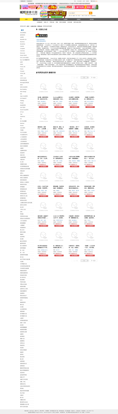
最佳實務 (22, 279)
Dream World (23, 55)
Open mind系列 (24, 96)
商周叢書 (22, 186)
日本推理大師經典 (24, 268)
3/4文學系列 (23, 32)
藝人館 (21, 359)
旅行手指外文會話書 (25, 259)
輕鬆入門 (22, 377)
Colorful (22, 46)
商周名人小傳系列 (24, 182)
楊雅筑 (58, 190)
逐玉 (89, 15)
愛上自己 (22, 229)
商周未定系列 (23, 200)
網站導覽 (42, 410)
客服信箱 (78, 410)
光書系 (21, 148)
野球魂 (21, 388)
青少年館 (22, 393)
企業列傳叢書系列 (24, 143)
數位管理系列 (23, 241)
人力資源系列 (23, 137)
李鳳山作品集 (23, 284)
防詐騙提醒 (67, 410)
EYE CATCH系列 (24, 57)
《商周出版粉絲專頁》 (41, 41)
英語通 (21, 347)
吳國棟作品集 (23, 164)
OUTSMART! (23, 98)
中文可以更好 (23, 132)
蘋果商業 (22, 361)
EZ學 (21, 62)
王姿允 (89, 220)
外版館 (52, 19)
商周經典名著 (23, 189)
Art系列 (22, 37)
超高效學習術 (23, 374)
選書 (57, 22)
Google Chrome (39, 412)
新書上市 (46, 22)
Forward (22, 71)
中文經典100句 (23, 134)
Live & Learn (23, 78)
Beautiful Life (23, 39)
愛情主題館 (23, 232)
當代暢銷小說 (23, 313)
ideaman (22, 123)
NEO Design (23, 91)
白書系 (21, 318)
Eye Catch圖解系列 (25, 59)
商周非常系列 (23, 184)
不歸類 (21, 130)
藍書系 (21, 352)
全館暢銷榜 (39, 22)
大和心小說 (23, 209)
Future (21, 69)
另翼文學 (22, 159)
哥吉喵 (85, 15)
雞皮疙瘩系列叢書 (24, 390)
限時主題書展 (62, 22)
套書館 (65, 19)
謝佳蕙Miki (43, 101)
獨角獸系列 (23, 302)
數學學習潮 (23, 243)
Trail (21, 114)
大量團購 (47, 410)
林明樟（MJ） (90, 250)
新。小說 (22, 252)
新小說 (21, 257)
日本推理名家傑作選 (25, 266)
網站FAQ (37, 410)
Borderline (22, 44)
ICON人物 (22, 73)
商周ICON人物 (23, 195)
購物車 (94, 1)
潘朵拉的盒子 (23, 295)
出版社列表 (33, 26)
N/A (21, 93)
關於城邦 (27, 410)
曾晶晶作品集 (23, 275)
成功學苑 (22, 236)
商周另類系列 (23, 180)
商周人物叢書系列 (24, 175)
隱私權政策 (61, 410)
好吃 (21, 211)
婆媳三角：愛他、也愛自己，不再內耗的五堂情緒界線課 (58, 128)
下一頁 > (93, 77)
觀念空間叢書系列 (24, 370)
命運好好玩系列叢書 (25, 168)
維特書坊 (22, 336)
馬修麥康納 (93, 15)
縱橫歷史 (22, 340)
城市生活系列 (23, 205)
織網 (74, 15)
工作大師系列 (23, 220)
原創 (70, 15)
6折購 (87, 1)
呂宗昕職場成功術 (24, 166)
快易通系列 (23, 227)
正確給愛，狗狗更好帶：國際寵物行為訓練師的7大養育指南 (74, 217)
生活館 (21, 306)
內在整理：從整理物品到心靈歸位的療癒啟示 (74, 99)
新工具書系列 (23, 245)
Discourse (22, 53)
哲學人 (21, 173)
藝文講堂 (22, 356)
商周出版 (40, 26)
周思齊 (58, 220)
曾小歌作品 (23, 277)
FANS (21, 64)
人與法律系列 (23, 139)
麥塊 (83, 15)
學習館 (21, 214)
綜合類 (21, 325)
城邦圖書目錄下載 (54, 410)
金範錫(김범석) (44, 250)
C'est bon (22, 50)
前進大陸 (22, 155)
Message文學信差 (24, 82)
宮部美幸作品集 (24, 216)
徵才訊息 (32, 410)
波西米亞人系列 (24, 288)
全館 (26, 19)
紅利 (84, 1)
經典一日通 (23, 322)
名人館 (21, 161)
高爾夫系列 (23, 399)
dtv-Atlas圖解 (23, 121)
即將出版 (52, 22)
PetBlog (22, 100)
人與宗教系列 (23, 141)
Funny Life (22, 66)
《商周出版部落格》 (41, 39)
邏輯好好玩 (23, 384)
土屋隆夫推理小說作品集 (26, 202)
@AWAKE (22, 35)
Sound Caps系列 (24, 109)
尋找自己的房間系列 (25, 218)
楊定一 (79, 15)
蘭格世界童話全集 (24, 368)
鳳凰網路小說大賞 (24, 404)
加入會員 (79, 1)
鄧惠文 (76, 101)
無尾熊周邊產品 (24, 297)
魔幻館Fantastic (24, 402)
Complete (22, 48)
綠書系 (21, 334)
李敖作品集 (23, 282)
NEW (21, 84)
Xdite (76, 15)
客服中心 (73, 410)
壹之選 (21, 207)
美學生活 (22, 343)
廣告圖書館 (23, 223)
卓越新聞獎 (23, 157)
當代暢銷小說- (23, 316)
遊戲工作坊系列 (24, 379)
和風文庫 (22, 171)
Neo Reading (23, 89)
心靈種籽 (22, 225)
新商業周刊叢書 (24, 254)
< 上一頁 (75, 77)
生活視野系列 (23, 309)
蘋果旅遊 (22, 365)
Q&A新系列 (23, 105)
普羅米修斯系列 (24, 272)
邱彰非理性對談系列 (25, 386)
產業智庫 (22, 311)
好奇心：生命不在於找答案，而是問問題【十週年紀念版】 (43, 188)
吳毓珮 (42, 160)
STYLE (22, 112)
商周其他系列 (23, 193)
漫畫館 (78, 19)
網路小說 (22, 338)
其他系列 (22, 152)
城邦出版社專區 (77, 22)
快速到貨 (29, 1)
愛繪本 (21, 234)
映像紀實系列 (23, 270)
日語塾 (21, 261)
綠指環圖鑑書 (23, 327)
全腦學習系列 (23, 150)
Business (22, 41)
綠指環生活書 (23, 331)
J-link (21, 75)
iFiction (22, 125)
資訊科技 (22, 372)
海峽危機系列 (23, 291)
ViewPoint (22, 116)
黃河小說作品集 (24, 406)
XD (21, 118)
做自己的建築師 (24, 146)
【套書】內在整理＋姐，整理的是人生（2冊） (89, 99)
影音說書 (70, 22)
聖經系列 (22, 345)
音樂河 (21, 395)
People (22, 103)
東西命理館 (23, 286)
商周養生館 (23, 191)
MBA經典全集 (23, 80)
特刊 (21, 300)
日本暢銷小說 (23, 263)
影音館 (92, 19)
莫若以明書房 (23, 350)
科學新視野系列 (24, 320)
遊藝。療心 (23, 381)
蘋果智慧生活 (23, 363)
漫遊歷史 (22, 293)
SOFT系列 (22, 107)
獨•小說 (22, 304)
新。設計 (22, 250)
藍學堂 (21, 354)
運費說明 (23, 1)
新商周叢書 (23, 248)
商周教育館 (23, 198)
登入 (75, 1)
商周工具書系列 (24, 177)
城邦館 (39, 19)
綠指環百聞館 (23, 329)
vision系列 (22, 127)
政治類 (21, 239)
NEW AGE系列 (23, 87)
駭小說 (21, 397)
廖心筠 (73, 101)
